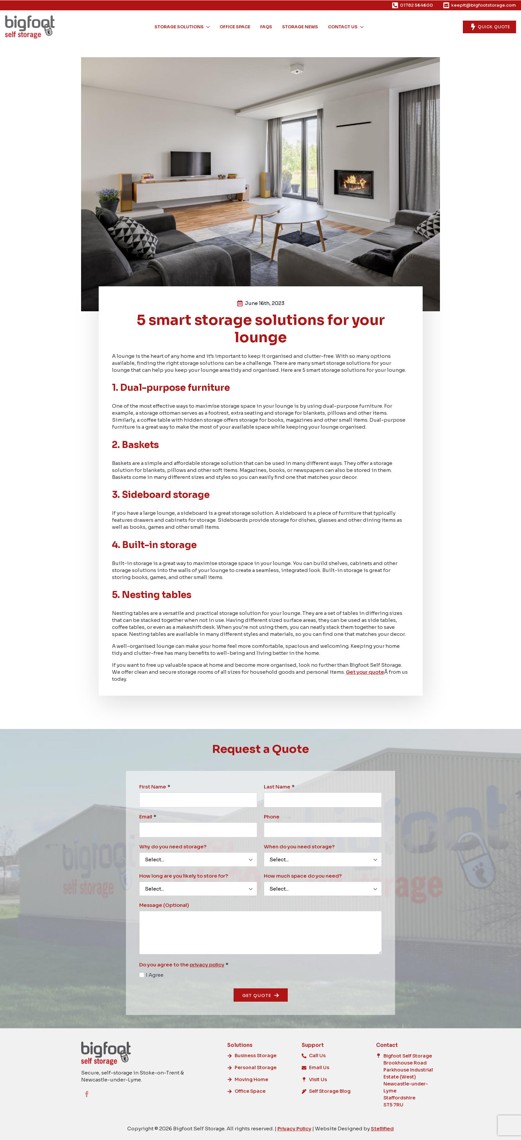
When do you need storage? (299, 846)
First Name (154, 786)
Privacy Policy (294, 1128)
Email (147, 816)
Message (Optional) (164, 905)
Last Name (279, 786)
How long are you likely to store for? (183, 875)
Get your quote (365, 672)
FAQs (266, 27)
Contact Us (343, 27)
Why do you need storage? (172, 846)
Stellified (382, 1128)
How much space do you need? (303, 875)
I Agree (154, 975)
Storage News (300, 27)
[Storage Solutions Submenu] (208, 27)
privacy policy (207, 964)
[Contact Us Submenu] (362, 27)
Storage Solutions (179, 27)
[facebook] (86, 1094)
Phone (271, 816)
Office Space (235, 27)
